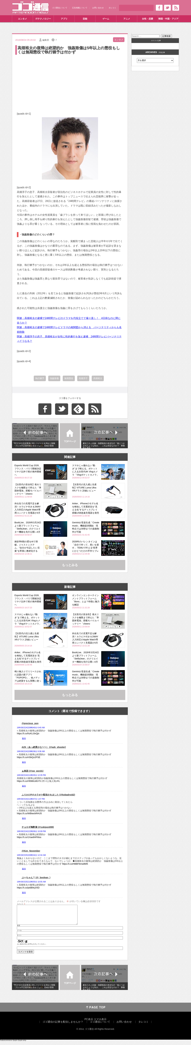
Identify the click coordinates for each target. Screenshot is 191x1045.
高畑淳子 (83, 378)
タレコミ (112, 8)
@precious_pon (30, 723)
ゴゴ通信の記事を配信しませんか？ (62, 1025)
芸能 (85, 18)
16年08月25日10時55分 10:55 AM (31, 882)
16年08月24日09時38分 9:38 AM (31, 751)
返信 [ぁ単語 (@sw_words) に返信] (24, 786)
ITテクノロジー (43, 18)
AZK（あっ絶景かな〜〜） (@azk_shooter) (44, 747)
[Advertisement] (70, 79)
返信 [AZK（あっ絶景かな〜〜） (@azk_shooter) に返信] (24, 762)
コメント (21, 904)
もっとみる (70, 565)
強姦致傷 (54, 378)
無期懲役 (68, 378)
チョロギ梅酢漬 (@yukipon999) (38, 827)
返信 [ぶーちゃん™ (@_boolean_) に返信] (24, 892)
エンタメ (22, 18)
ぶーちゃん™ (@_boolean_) (36, 877)
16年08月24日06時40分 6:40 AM (31, 727)
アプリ (64, 18)
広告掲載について (79, 8)
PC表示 (89, 1023)
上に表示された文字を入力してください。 (32, 948)
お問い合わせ (98, 8)
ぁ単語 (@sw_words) (32, 771)
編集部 (45, 40)
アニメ (126, 18)
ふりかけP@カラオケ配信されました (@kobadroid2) (48, 794)
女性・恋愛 (147, 18)
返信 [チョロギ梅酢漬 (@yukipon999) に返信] (24, 842)
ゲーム (106, 18)
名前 (18, 929)
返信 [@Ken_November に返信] (24, 869)
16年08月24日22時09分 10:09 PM (31, 831)
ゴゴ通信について (59, 8)
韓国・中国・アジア (168, 18)
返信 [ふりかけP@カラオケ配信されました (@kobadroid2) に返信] (24, 818)
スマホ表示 (100, 1023)
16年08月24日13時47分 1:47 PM (31, 799)
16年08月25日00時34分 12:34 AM (31, 855)
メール (19, 934)
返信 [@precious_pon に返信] (24, 738)
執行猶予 (39, 378)
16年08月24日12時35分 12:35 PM (31, 775)
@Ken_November (31, 851)
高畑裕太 (97, 378)
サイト (19, 939)
